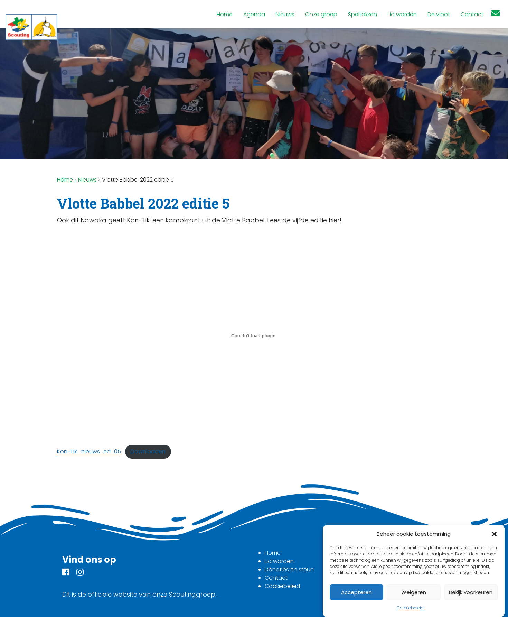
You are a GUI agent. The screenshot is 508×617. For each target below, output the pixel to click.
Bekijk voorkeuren (470, 592)
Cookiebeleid (410, 608)
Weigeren (413, 592)
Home (65, 180)
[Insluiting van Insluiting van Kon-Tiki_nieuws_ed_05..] (254, 335)
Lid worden (279, 561)
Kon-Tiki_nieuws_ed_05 (89, 451)
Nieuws (87, 180)
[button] (494, 534)
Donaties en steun (289, 569)
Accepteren (356, 592)
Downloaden (148, 451)
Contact (276, 578)
